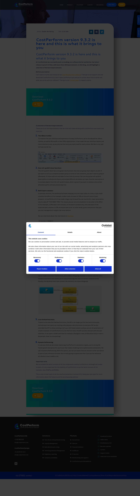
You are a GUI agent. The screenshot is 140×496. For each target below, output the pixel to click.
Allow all (98, 269)
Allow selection (70, 269)
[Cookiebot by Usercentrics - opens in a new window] (103, 225)
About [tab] (99, 232)
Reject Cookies (42, 269)
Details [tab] (70, 232)
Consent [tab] (41, 232)
